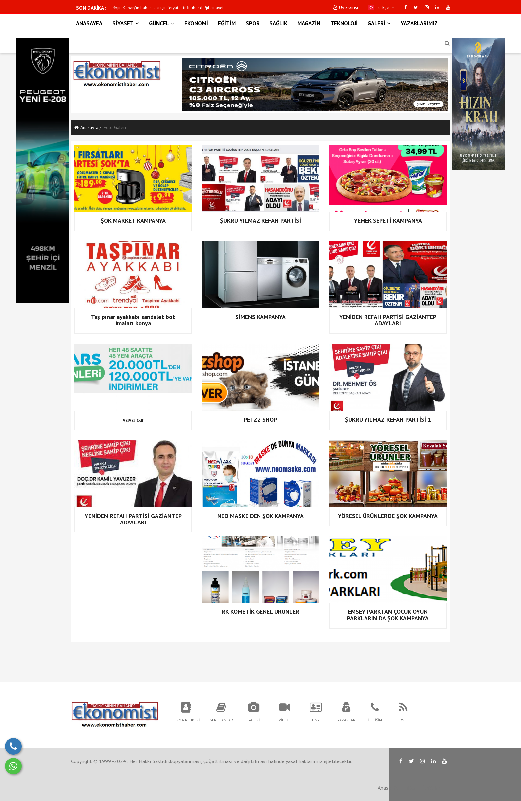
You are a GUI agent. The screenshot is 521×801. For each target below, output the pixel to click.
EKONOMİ (196, 23)
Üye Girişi (345, 7)
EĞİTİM (227, 23)
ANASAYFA (89, 23)
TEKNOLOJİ (344, 23)
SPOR (253, 23)
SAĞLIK (278, 23)
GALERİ (379, 23)
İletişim (431, 787)
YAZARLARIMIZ (419, 23)
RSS (410, 787)
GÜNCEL (161, 23)
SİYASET (125, 23)
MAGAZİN (308, 23)
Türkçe (381, 7)
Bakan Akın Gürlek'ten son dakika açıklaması (154, 8)
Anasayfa (86, 127)
